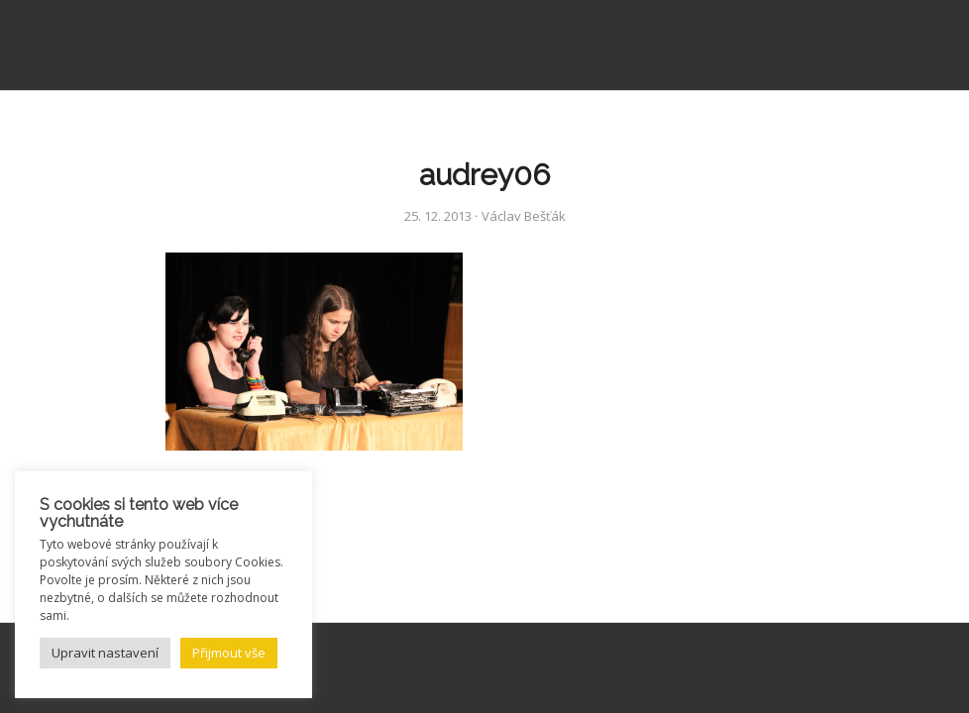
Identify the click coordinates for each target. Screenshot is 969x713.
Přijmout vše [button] (229, 653)
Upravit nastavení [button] (105, 653)
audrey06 (484, 174)
